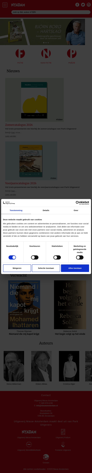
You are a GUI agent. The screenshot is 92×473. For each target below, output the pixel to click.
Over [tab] (76, 210)
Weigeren (17, 268)
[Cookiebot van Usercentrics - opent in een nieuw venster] (77, 203)
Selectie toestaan (46, 268)
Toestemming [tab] (16, 210)
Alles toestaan (75, 268)
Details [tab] (46, 210)
